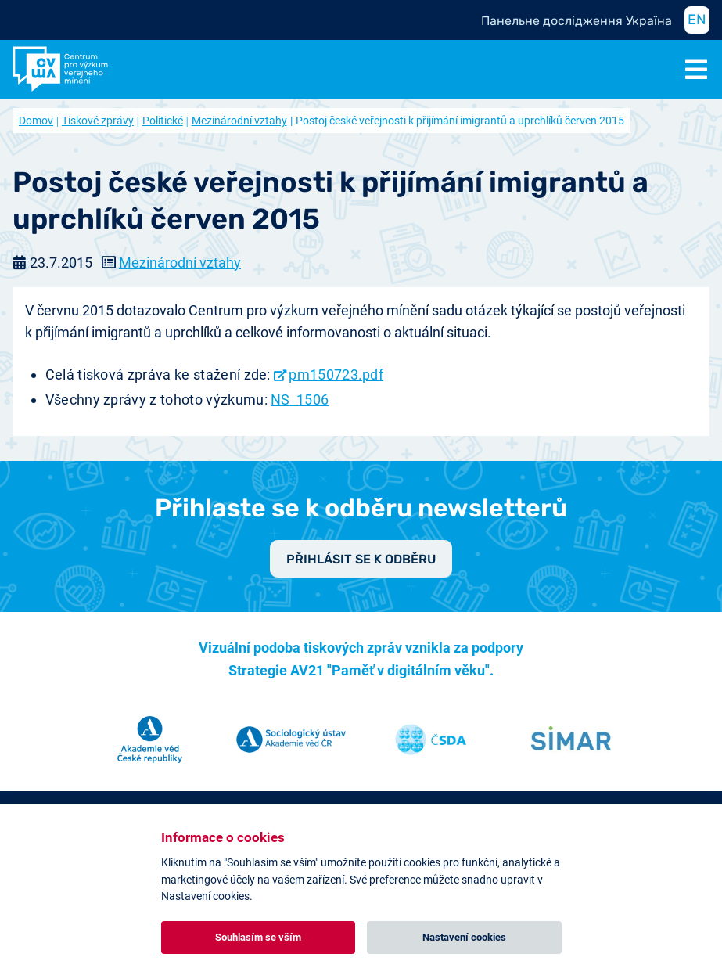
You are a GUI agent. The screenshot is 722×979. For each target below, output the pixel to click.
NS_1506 (300, 399)
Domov (36, 120)
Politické (162, 120)
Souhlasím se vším (258, 937)
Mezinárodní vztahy (239, 120)
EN (697, 19)
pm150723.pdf (336, 374)
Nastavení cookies (464, 937)
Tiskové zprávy (98, 120)
